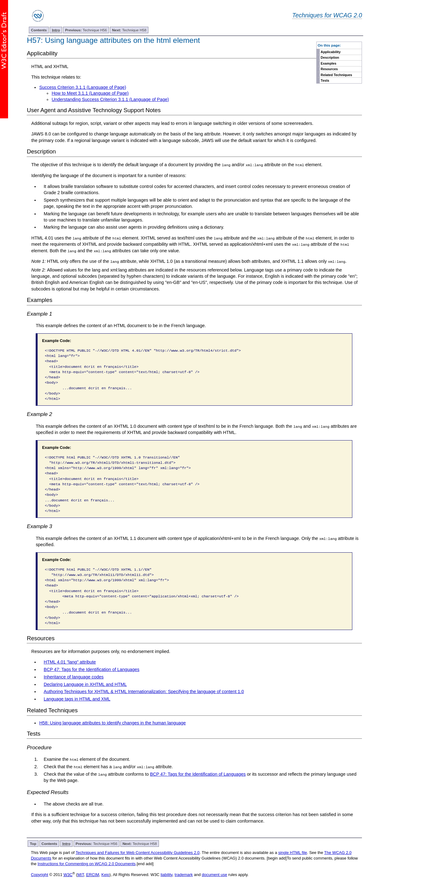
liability (166, 874)
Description (330, 57)
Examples (328, 63)
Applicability (331, 52)
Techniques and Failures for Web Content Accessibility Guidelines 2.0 (137, 852)
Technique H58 (129, 30)
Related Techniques (336, 75)
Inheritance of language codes (74, 676)
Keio (106, 874)
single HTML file (292, 852)
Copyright (39, 874)
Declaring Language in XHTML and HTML (85, 683)
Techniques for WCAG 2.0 (327, 15)
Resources (329, 69)
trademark (184, 874)
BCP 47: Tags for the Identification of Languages (91, 669)
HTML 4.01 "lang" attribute (70, 661)
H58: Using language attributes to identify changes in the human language (112, 722)
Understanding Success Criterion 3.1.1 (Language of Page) (110, 99)
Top (33, 843)
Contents (39, 30)
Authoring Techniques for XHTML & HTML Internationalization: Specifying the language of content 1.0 (144, 691)
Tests (325, 80)
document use (214, 874)
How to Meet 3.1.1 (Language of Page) (90, 93)
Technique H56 (86, 30)
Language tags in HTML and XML (77, 698)
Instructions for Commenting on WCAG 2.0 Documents (87, 863)
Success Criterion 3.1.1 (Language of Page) (82, 87)
